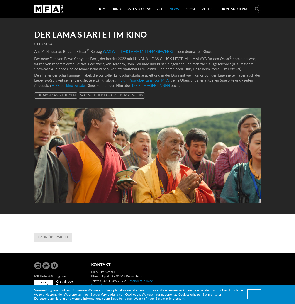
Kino (117, 9)
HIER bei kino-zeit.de (68, 85)
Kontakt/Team (234, 9)
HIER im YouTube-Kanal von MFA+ (144, 80)
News (174, 9)
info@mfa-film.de (141, 281)
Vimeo (54, 265)
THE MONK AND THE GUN (56, 95)
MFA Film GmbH (49, 9)
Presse (190, 9)
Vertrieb (209, 9)
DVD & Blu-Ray (139, 9)
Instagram (37, 265)
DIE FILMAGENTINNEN (151, 85)
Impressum (176, 298)
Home (102, 9)
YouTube (46, 265)
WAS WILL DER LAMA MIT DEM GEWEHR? (138, 51)
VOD (160, 9)
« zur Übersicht (53, 236)
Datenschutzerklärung (49, 298)
